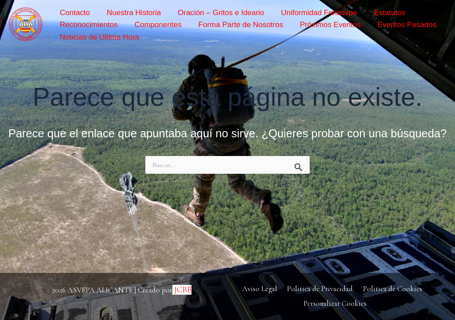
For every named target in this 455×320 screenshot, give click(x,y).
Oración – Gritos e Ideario (210, 12)
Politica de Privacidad (319, 288)
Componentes (152, 24)
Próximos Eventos (314, 24)
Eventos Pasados (386, 24)
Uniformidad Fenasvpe (304, 12)
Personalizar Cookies (335, 303)
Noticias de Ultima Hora (98, 37)
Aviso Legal (261, 288)
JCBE (183, 289)
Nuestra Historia (128, 12)
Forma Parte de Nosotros (230, 24)
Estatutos (369, 12)
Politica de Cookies (390, 288)
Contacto (74, 12)
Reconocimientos (87, 24)
